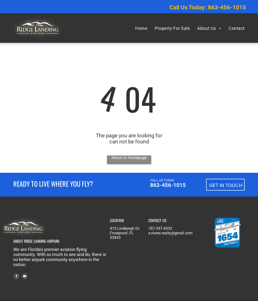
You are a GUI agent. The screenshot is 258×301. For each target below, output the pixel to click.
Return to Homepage (129, 157)
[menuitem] (141, 28)
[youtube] (24, 277)
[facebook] (16, 277)
